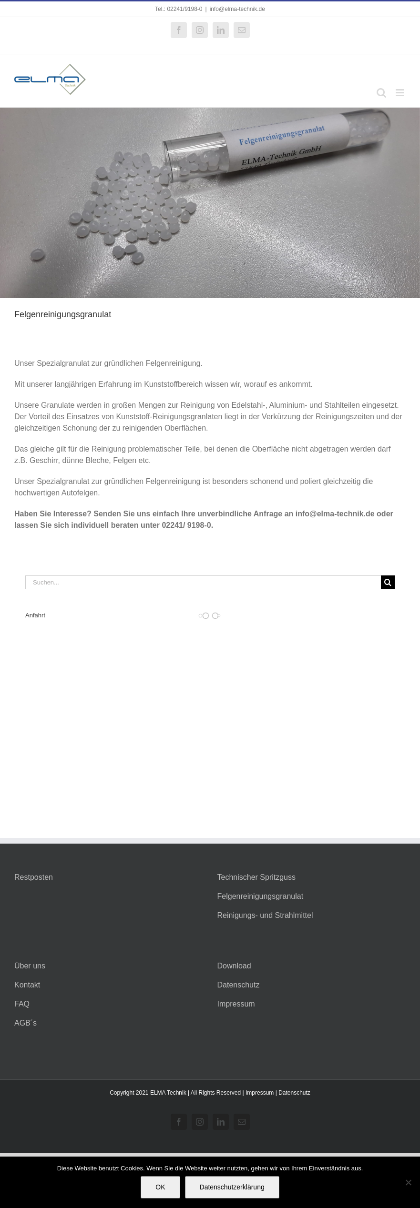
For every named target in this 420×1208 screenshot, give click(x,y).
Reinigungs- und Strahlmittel (265, 915)
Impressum (236, 1004)
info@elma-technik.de (237, 9)
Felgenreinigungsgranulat (260, 896)
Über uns (29, 966)
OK (160, 1187)
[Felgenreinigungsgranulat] (210, 203)
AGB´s (25, 1023)
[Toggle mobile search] (381, 93)
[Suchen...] (203, 582)
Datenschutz (238, 985)
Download (234, 966)
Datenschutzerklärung (232, 1187)
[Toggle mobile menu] (401, 93)
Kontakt (27, 985)
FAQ (22, 1004)
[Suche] (388, 582)
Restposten (33, 877)
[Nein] (408, 1182)
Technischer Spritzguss (256, 877)
